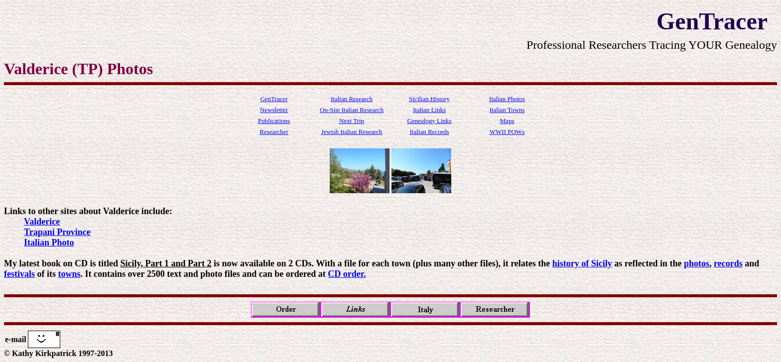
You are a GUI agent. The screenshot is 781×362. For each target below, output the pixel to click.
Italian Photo (49, 242)
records (728, 263)
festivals (19, 274)
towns (69, 274)
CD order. (347, 274)
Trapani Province (57, 232)
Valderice (42, 222)
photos (696, 263)
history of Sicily (582, 263)
